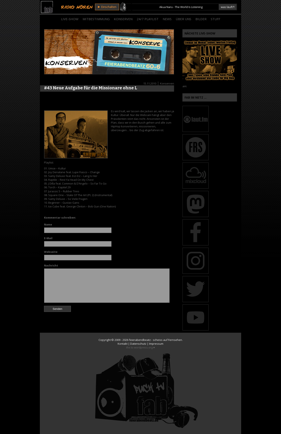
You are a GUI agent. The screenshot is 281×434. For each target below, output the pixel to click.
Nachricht (51, 265)
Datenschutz (138, 344)
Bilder (201, 19)
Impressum (156, 344)
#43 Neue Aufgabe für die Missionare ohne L (90, 87)
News (167, 19)
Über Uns (183, 19)
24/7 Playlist (148, 19)
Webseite (50, 252)
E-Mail (48, 238)
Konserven (123, 19)
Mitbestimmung (96, 19)
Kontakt (122, 344)
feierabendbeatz (140, 340)
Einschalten (107, 7)
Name (48, 224)
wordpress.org (143, 347)
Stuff (215, 19)
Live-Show (69, 19)
